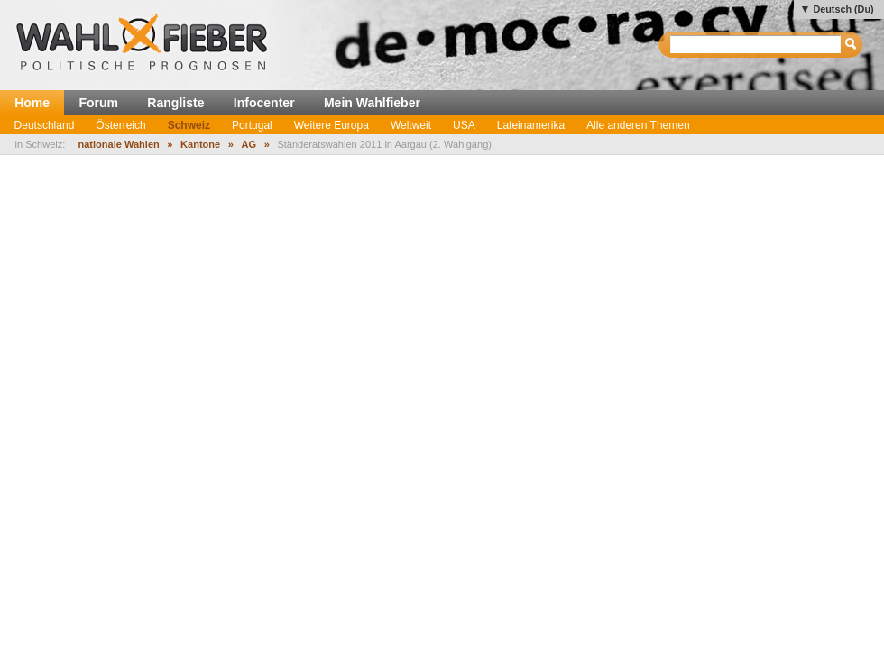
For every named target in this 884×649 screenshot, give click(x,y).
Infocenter (264, 103)
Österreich (120, 125)
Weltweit (411, 125)
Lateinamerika (531, 125)
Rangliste (175, 103)
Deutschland (44, 125)
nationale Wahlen (118, 144)
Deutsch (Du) (843, 9)
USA (464, 125)
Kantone (200, 144)
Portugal (252, 125)
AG (249, 144)
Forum (98, 103)
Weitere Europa (331, 125)
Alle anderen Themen (638, 125)
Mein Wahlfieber (372, 103)
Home (32, 103)
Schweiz (189, 125)
